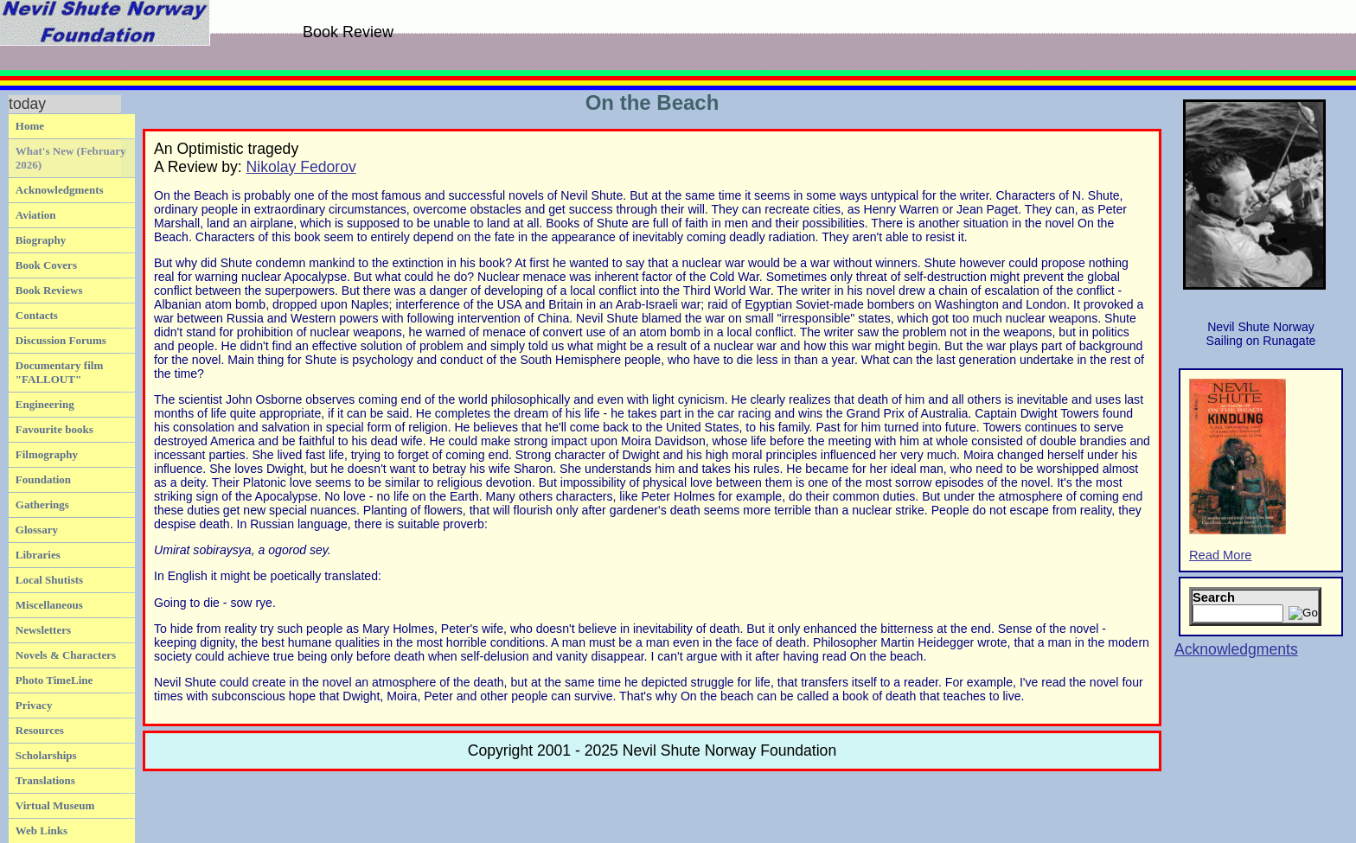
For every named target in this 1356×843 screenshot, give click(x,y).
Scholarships (46, 755)
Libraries (38, 554)
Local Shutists (49, 579)
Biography (41, 239)
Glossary (37, 529)
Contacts (37, 315)
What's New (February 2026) (71, 157)
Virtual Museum (55, 805)
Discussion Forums (61, 340)
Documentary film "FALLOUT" (59, 372)
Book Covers (46, 265)
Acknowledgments (60, 189)
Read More (1237, 470)
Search (1214, 597)
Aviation (36, 214)
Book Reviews (49, 290)
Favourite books (54, 429)
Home (30, 125)
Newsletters (43, 629)
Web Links (41, 830)
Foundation (43, 479)
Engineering (45, 404)
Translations (45, 780)
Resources (40, 730)
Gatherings (42, 504)
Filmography (47, 454)
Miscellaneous (49, 604)
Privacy (34, 705)
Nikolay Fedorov (301, 167)
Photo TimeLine (54, 680)
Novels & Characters (66, 654)
